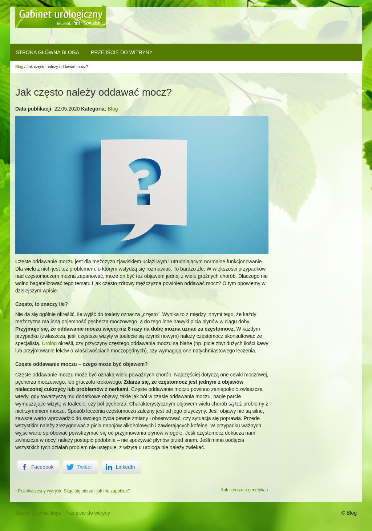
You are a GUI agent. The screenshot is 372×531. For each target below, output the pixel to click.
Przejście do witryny (122, 52)
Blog (19, 66)
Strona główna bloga (47, 52)
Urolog (49, 343)
